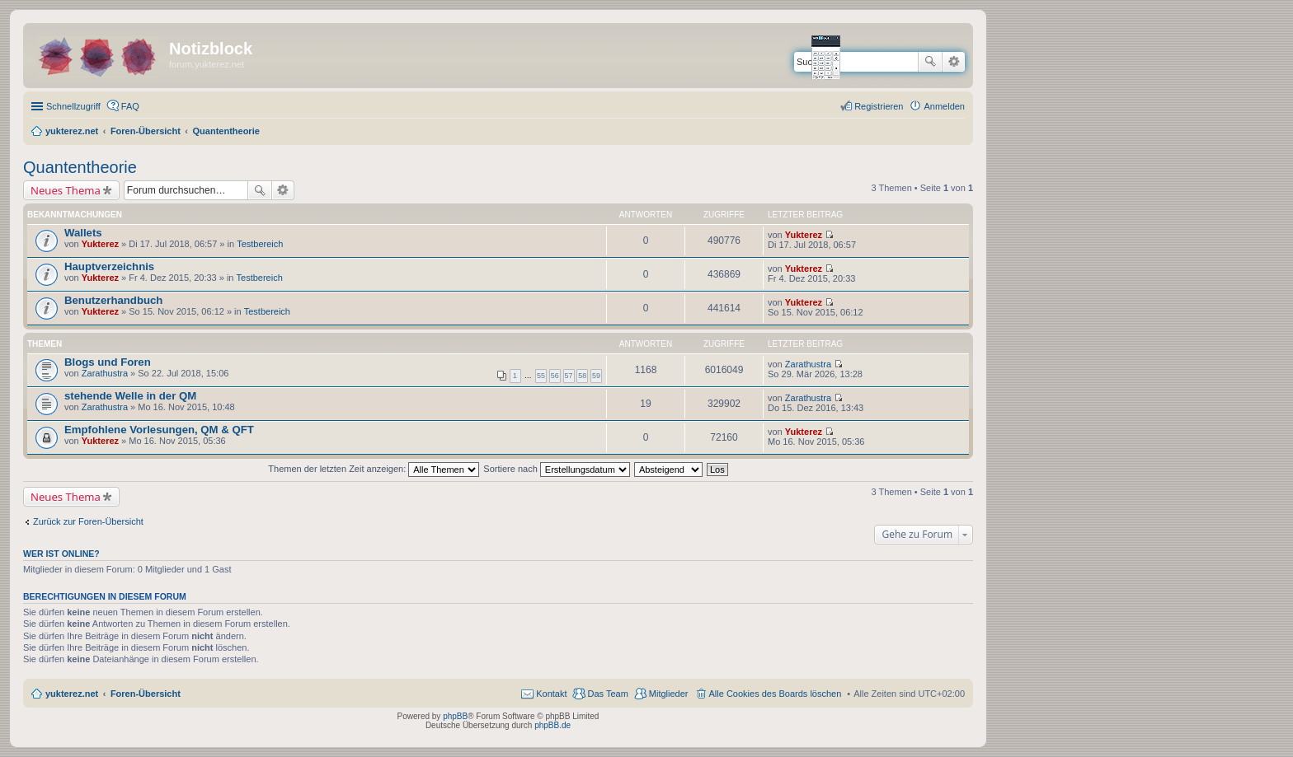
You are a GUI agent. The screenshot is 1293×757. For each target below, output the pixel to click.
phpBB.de (552, 725)
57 (569, 375)
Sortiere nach (556, 469)
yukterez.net (71, 694)
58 (582, 375)
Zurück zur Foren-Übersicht (88, 521)
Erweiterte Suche (954, 62)
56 (555, 375)
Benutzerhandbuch (113, 300)
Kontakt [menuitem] (551, 694)
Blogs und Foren (107, 362)
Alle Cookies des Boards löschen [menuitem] (775, 694)
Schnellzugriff (73, 106)
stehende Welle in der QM (130, 396)
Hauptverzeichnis (109, 266)
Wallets (83, 233)
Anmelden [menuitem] (944, 106)
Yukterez (100, 244)
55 (541, 375)
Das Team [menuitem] (607, 694)
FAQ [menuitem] (130, 106)
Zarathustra (105, 373)
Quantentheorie (80, 167)
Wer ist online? (61, 553)
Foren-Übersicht (145, 694)
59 (596, 375)
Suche (930, 62)
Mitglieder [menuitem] (669, 694)
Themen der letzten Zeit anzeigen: (373, 469)
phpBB (455, 716)
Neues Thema (66, 190)
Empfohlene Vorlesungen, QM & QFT (159, 429)
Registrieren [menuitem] (878, 106)
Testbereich (260, 244)
